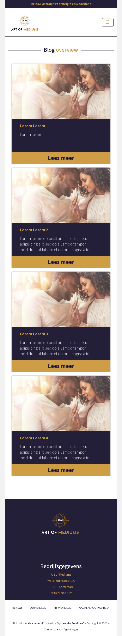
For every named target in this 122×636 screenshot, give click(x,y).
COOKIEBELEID (38, 608)
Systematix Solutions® (71, 623)
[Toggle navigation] (108, 22)
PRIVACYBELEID (62, 608)
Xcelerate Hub (53, 630)
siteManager (32, 623)
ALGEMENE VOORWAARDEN (94, 608)
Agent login (71, 630)
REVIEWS (17, 608)
